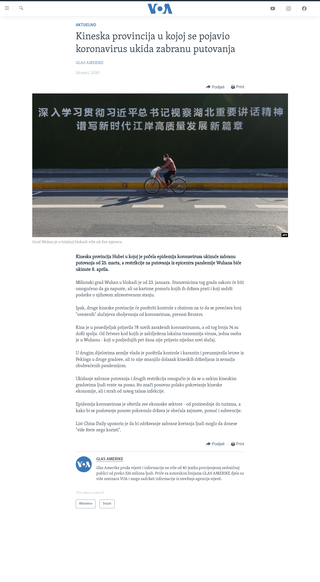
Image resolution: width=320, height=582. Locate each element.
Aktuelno (86, 25)
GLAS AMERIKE (90, 63)
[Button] (215, 87)
